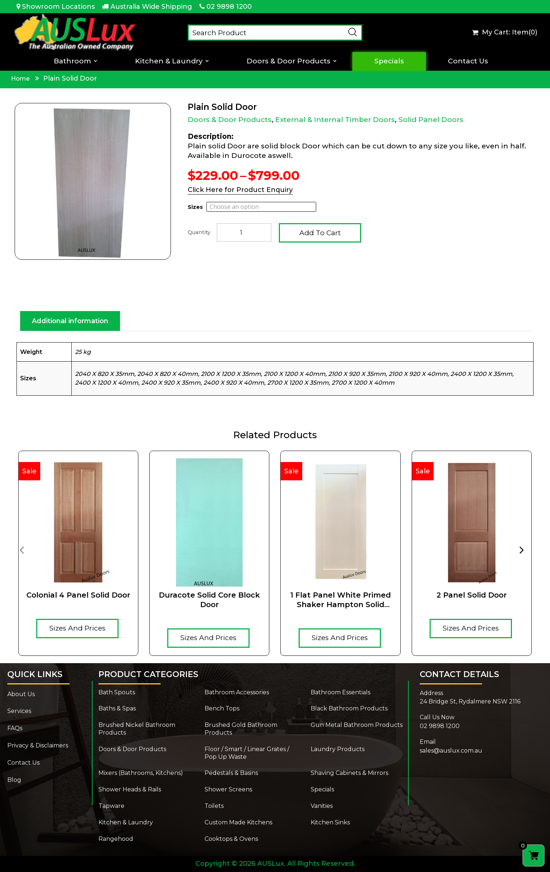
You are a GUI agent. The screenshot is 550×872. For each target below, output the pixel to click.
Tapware (111, 805)
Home (20, 78)
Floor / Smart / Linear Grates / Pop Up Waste (247, 753)
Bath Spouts (116, 692)
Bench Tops (222, 708)
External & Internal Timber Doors (335, 119)
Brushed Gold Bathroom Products (241, 728)
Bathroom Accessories (237, 692)
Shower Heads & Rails (129, 789)
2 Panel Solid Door (472, 595)
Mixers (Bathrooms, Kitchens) (140, 772)
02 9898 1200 (229, 7)
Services (19, 710)
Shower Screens (228, 789)
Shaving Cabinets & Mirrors (349, 772)
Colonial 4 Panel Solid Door (78, 595)
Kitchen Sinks (330, 822)
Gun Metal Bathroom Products (357, 724)
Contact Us (468, 61)
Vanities (322, 805)
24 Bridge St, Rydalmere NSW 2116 (470, 701)
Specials (389, 61)
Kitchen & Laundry (169, 61)
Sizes (195, 207)
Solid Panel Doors (431, 119)
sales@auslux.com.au (451, 750)
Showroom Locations (58, 7)
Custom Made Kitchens (238, 822)
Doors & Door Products (288, 61)
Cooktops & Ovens (231, 838)
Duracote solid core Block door (209, 600)
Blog (14, 779)
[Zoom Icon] (93, 181)
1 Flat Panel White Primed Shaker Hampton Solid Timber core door (340, 600)
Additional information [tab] (70, 321)
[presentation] (21, 549)
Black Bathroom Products (349, 708)
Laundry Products (337, 749)
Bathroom (72, 61)
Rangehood (115, 838)
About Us (21, 694)
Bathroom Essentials (340, 692)
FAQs (14, 728)
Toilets (214, 805)
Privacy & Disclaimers (37, 745)
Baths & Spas (117, 708)
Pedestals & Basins (231, 772)
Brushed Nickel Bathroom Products (136, 728)
